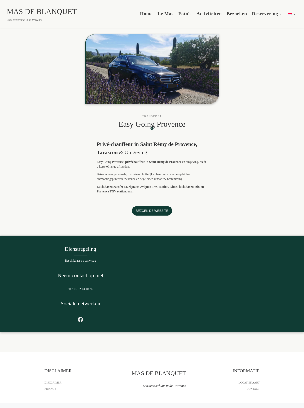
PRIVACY (50, 374)
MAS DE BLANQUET (67, 395)
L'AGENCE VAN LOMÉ (84, 401)
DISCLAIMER (52, 368)
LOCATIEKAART (249, 368)
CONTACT (253, 374)
